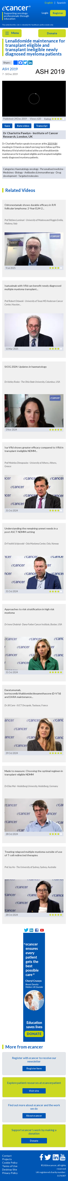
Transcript (42, 125)
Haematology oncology (27, 169)
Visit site (34, 1090)
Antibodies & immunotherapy (39, 172)
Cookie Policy (9, 1162)
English (49, 2)
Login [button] (45, 12)
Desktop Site (9, 1169)
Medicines (8, 172)
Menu (12, 33)
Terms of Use (9, 1166)
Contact (7, 1155)
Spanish (61, 2)
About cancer (34, 1115)
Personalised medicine (51, 169)
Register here (34, 1068)
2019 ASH (52, 143)
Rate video (23, 125)
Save (7, 125)
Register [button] (58, 13)
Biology (19, 172)
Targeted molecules (28, 175)
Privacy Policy (10, 1172)
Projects (7, 1159)
